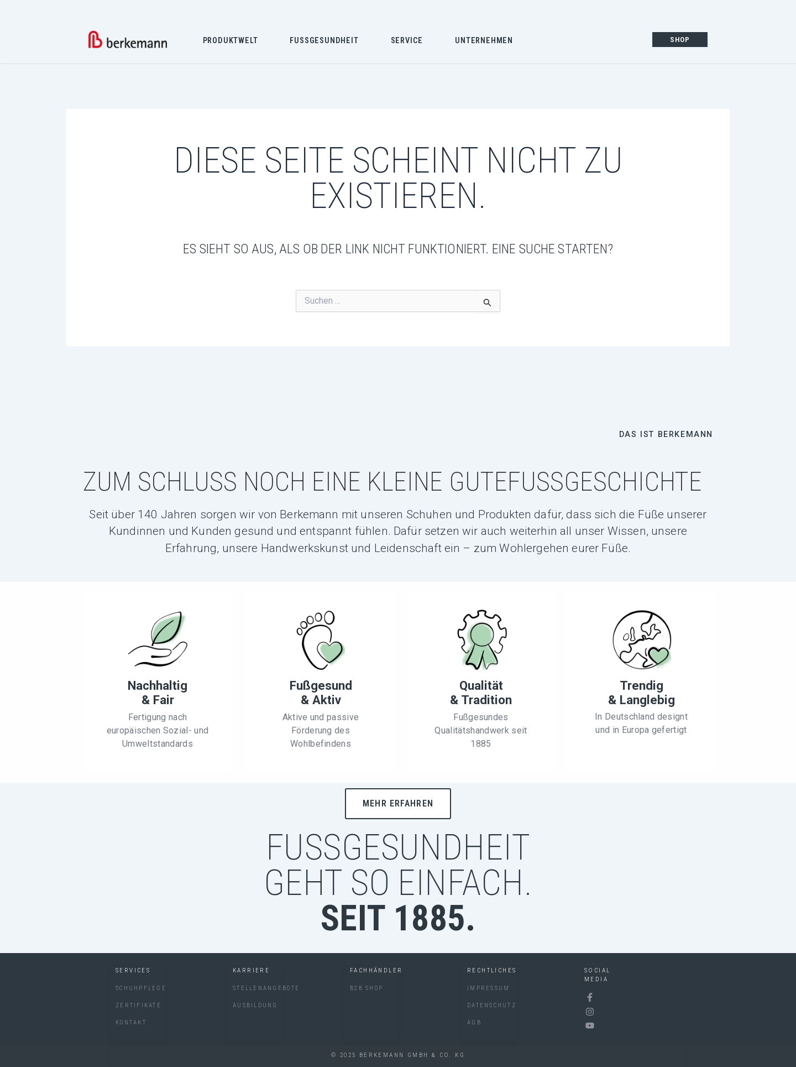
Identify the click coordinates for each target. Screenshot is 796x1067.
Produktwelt (233, 41)
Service (410, 41)
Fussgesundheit (327, 41)
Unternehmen (487, 41)
